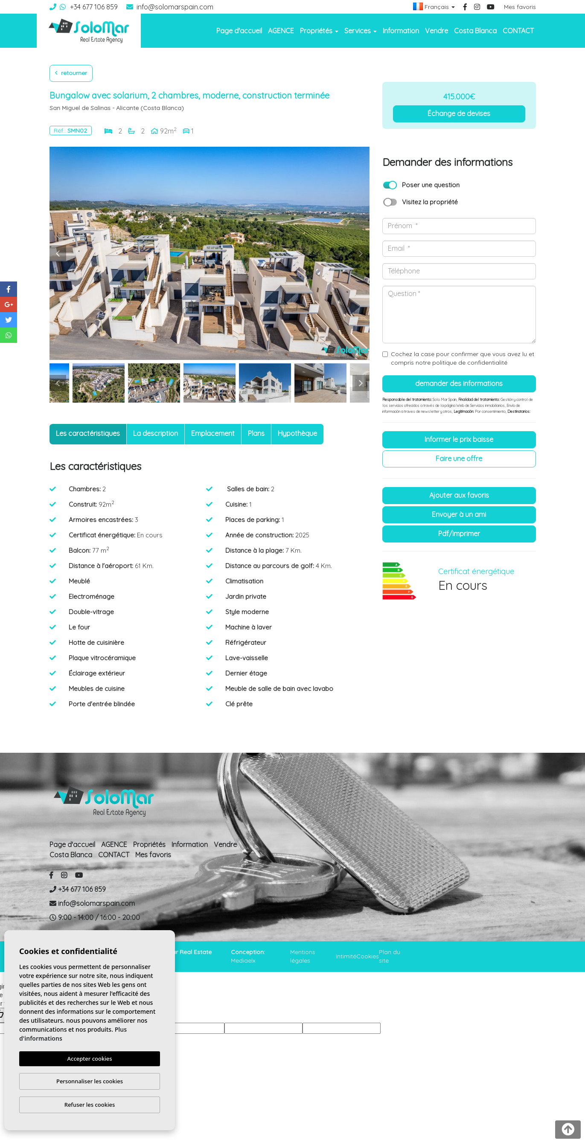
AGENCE (281, 30)
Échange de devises (459, 113)
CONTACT (518, 30)
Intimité (346, 956)
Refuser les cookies (89, 1104)
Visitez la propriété (430, 202)
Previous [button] (58, 253)
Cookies (367, 956)
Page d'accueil (239, 30)
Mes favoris (520, 7)
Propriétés (149, 844)
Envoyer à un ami (459, 514)
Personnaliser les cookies (89, 1081)
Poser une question (431, 185)
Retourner (71, 73)
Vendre (436, 30)
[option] (209, 253)
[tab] (87, 434)
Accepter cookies (89, 1058)
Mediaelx (243, 960)
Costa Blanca (475, 30)
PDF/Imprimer (459, 533)
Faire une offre (459, 458)
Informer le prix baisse (459, 439)
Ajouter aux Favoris (459, 495)
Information (401, 30)
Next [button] (361, 253)
